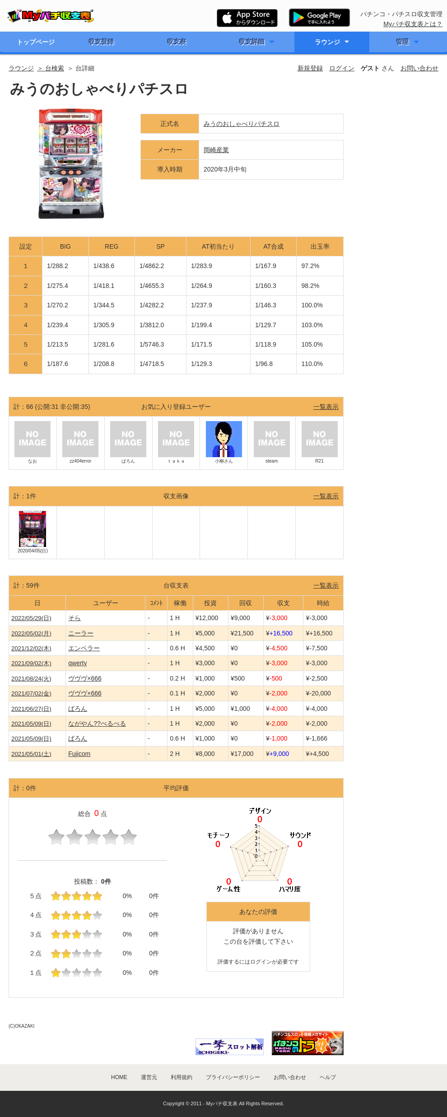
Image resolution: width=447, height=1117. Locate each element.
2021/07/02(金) (31, 693)
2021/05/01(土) (31, 754)
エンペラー (84, 648)
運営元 (149, 1077)
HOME (119, 1077)
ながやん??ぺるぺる (97, 723)
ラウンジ (327, 42)
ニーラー (80, 633)
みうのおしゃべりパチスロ (241, 123)
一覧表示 (326, 406)
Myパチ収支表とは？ (412, 24)
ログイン (341, 68)
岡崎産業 (216, 149)
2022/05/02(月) (31, 633)
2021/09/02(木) (31, 663)
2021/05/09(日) (31, 723)
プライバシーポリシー (233, 1077)
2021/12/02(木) (31, 648)
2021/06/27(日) (31, 708)
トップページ (36, 42)
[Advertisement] (396, 142)
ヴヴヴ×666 (85, 678)
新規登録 (310, 68)
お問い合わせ (419, 68)
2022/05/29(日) (31, 618)
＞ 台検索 (50, 68)
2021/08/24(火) (31, 678)
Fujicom (79, 753)
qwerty (77, 663)
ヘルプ (328, 1077)
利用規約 (181, 1077)
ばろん (77, 708)
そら (74, 617)
